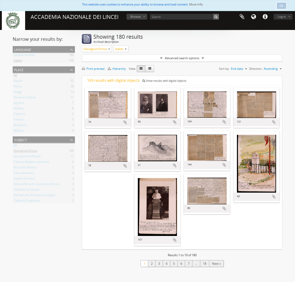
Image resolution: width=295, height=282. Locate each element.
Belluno (19, 131)
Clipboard (242, 17)
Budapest (20, 126)
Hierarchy (117, 69)
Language (253, 17)
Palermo (19, 115)
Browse (135, 17)
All (15, 76)
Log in (281, 17)
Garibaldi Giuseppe (26, 190)
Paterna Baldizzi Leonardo (31, 163)
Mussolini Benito (25, 168)
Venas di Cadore (25, 98)
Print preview (93, 69)
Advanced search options (182, 58)
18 (204, 263)
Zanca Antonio (23, 174)
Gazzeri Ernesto (24, 179)
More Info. (196, 4)
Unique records (24, 56)
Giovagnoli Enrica (25, 152)
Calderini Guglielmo (27, 201)
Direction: (255, 69)
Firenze (19, 120)
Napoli (18, 81)
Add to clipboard (125, 122)
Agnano (19, 104)
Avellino (19, 109)
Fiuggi (18, 93)
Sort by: (224, 69)
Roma (18, 87)
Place (19, 69)
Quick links (265, 17)
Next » (216, 263)
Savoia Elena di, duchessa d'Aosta (36, 185)
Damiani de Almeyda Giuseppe (34, 196)
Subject (20, 139)
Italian (18, 61)
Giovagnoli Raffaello (27, 157)
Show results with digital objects (164, 81)
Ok (281, 6)
